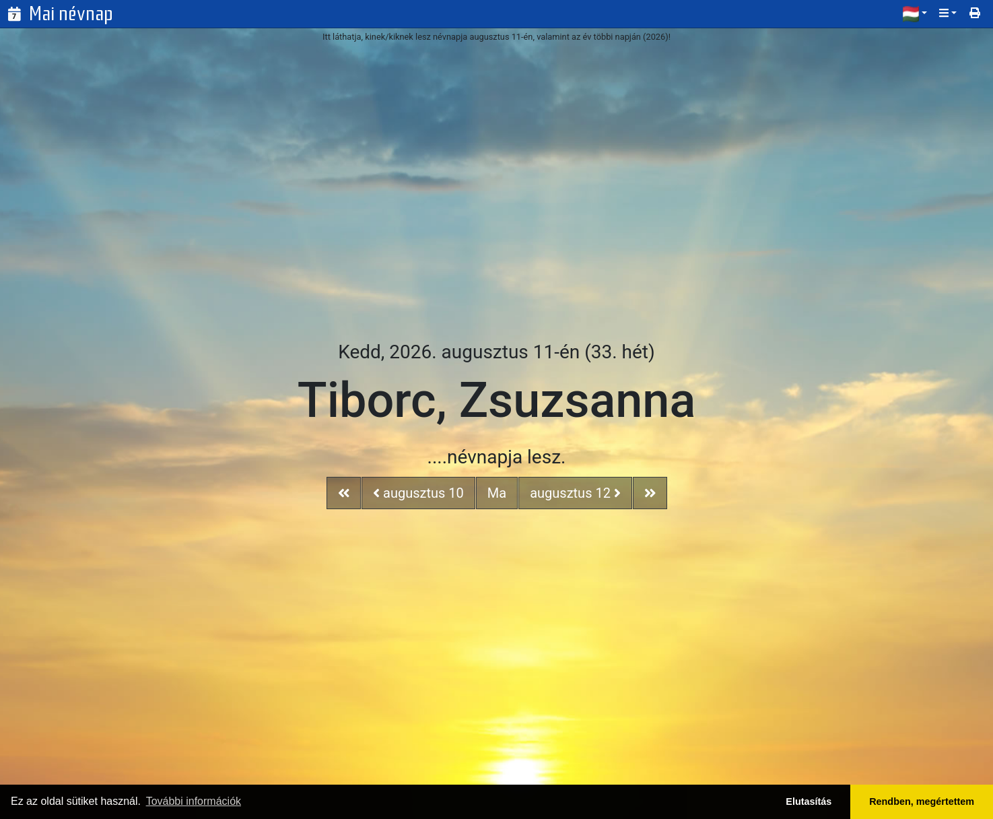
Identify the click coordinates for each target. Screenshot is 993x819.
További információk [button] (193, 801)
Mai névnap (71, 14)
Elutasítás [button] (808, 801)
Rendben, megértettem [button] (921, 801)
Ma (496, 493)
